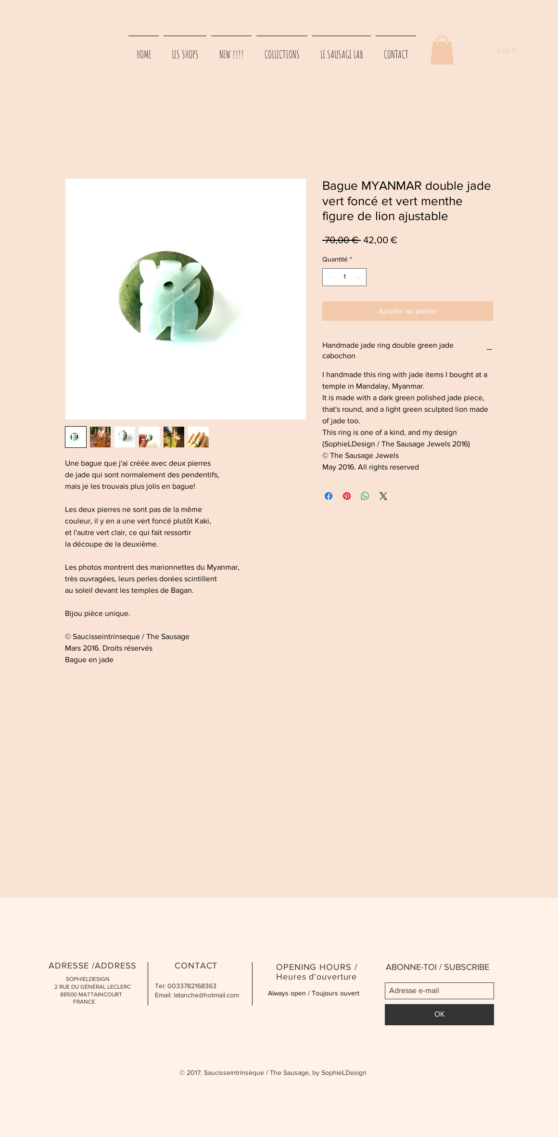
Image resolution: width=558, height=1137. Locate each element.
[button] (442, 50)
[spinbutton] (344, 277)
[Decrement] (330, 277)
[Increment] (359, 277)
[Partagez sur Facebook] (328, 496)
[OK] (439, 1014)
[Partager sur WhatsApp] (365, 496)
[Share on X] (383, 496)
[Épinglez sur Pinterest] (347, 496)
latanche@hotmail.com (206, 995)
